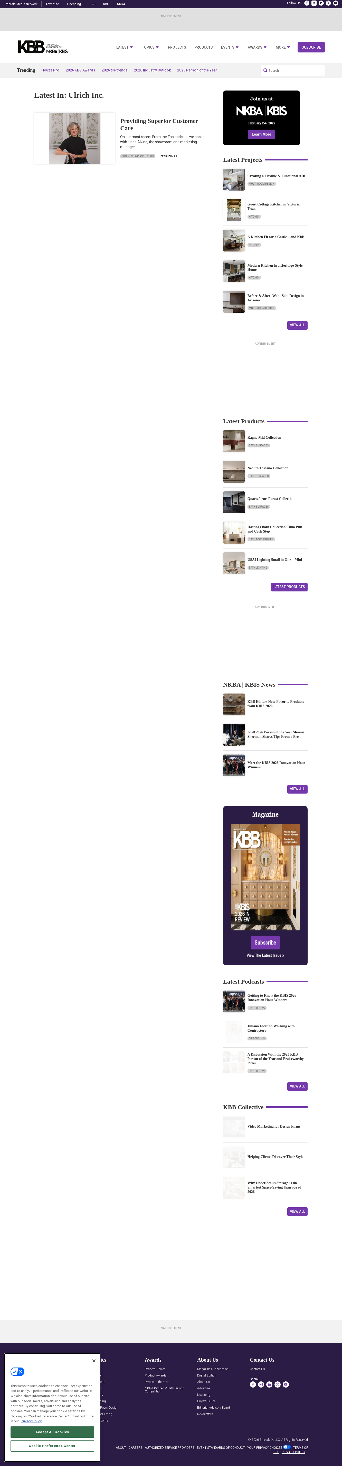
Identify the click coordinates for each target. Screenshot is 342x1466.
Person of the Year (157, 1382)
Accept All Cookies (52, 1436)
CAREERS (135, 1448)
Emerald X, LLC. (270, 1440)
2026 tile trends (115, 70)
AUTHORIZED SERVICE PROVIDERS (169, 1448)
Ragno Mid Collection (264, 437)
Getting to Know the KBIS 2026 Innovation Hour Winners (272, 998)
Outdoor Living (102, 1414)
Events (227, 47)
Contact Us (257, 1369)
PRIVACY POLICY (293, 1452)
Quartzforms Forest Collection (271, 499)
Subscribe (311, 47)
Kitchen (254, 216)
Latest (122, 47)
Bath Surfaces (259, 445)
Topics (148, 47)
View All (297, 325)
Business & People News (137, 156)
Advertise (52, 4)
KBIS (92, 4)
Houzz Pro (50, 70)
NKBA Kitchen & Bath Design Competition (164, 1390)
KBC (106, 4)
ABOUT (121, 1448)
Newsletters (205, 1414)
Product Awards (156, 1375)
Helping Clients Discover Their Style (275, 1157)
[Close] (94, 1365)
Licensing (74, 4)
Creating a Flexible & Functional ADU (277, 176)
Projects (177, 47)
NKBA (121, 4)
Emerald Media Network (20, 4)
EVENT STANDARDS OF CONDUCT (221, 1448)
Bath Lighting (258, 567)
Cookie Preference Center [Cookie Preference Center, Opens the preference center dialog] (52, 1450)
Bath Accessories (261, 539)
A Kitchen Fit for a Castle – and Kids (276, 237)
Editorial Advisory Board (213, 1407)
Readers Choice (155, 1369)
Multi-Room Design (261, 183)
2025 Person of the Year (197, 70)
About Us (203, 1382)
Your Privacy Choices (264, 1448)
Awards (255, 47)
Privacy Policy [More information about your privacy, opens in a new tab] (31, 1426)
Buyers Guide (206, 1401)
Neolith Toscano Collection (268, 468)
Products (203, 47)
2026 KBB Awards (80, 70)
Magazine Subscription (213, 1369)
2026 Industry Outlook (152, 70)
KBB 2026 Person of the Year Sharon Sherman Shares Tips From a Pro (276, 734)
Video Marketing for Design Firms (274, 1126)
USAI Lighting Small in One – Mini (275, 560)
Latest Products (289, 587)
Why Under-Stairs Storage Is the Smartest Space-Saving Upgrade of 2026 (274, 1187)
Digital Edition (206, 1375)
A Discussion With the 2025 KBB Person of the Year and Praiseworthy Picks (276, 1059)
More (281, 47)
